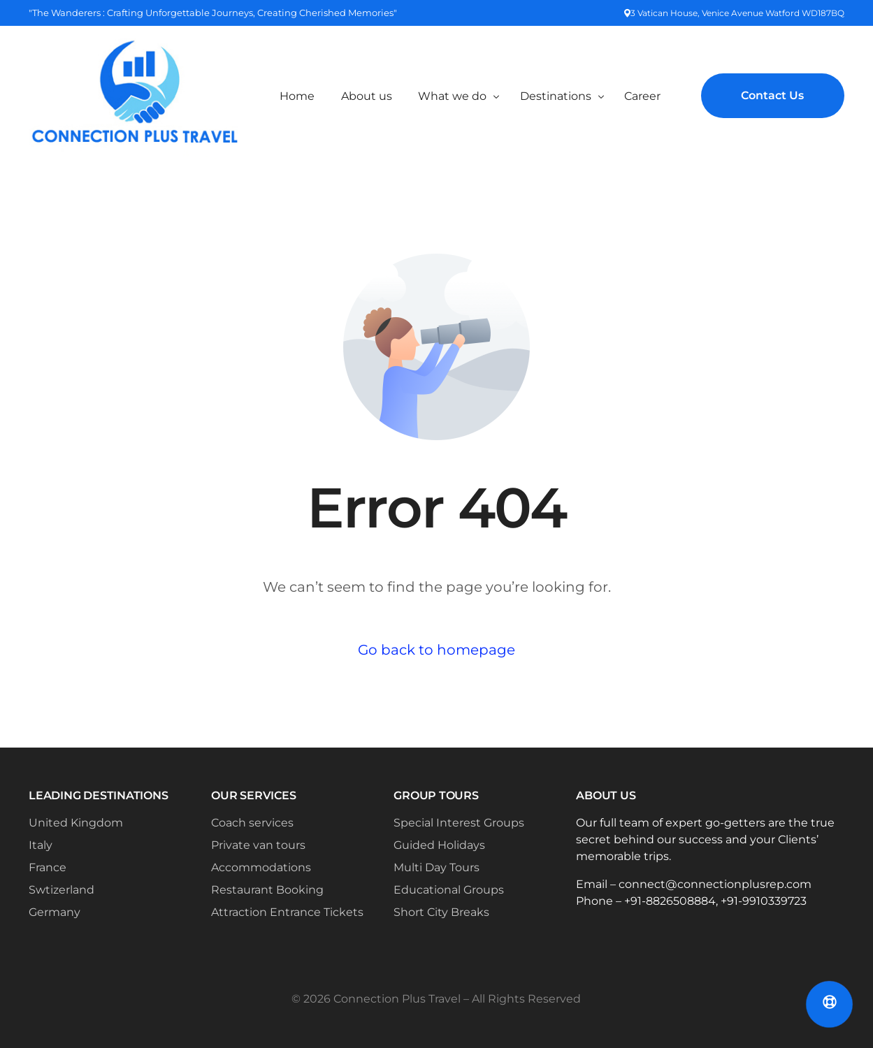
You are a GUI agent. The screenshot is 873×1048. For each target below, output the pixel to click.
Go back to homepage (436, 649)
